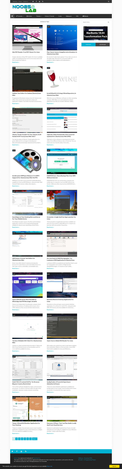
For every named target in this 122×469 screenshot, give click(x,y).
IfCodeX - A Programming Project (87, 459)
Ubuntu (16, 458)
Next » (35, 439)
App (14, 26)
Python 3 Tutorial (49, 16)
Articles (29, 16)
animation (51, 356)
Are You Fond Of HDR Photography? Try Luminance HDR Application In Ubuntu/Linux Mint (61, 260)
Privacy (20, 1)
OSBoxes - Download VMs (85, 458)
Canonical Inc (36, 458)
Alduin (49, 315)
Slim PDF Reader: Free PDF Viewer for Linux (26, 52)
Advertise (15, 1)
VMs (77, 16)
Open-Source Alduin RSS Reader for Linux (60, 340)
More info (52, 466)
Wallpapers (69, 16)
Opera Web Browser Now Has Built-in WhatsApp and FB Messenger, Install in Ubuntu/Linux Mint (24, 301)
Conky (60, 16)
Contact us (25, 1)
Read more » (15, 62)
